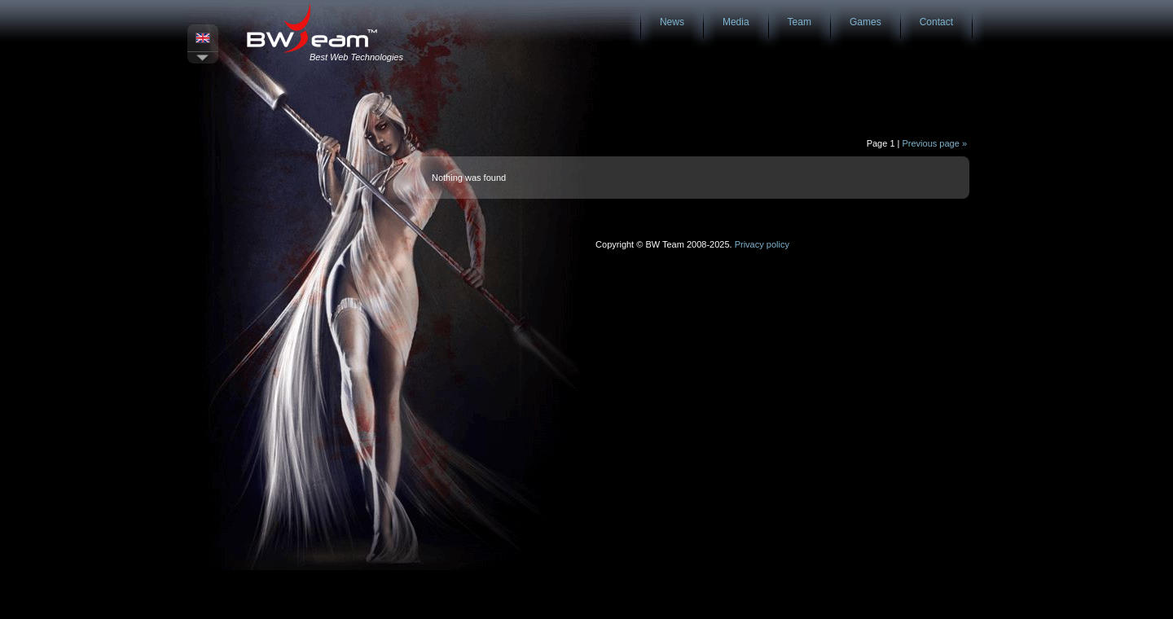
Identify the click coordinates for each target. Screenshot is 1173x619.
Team (799, 22)
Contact (936, 22)
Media (736, 22)
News (672, 22)
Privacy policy (762, 244)
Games (865, 22)
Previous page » (935, 143)
